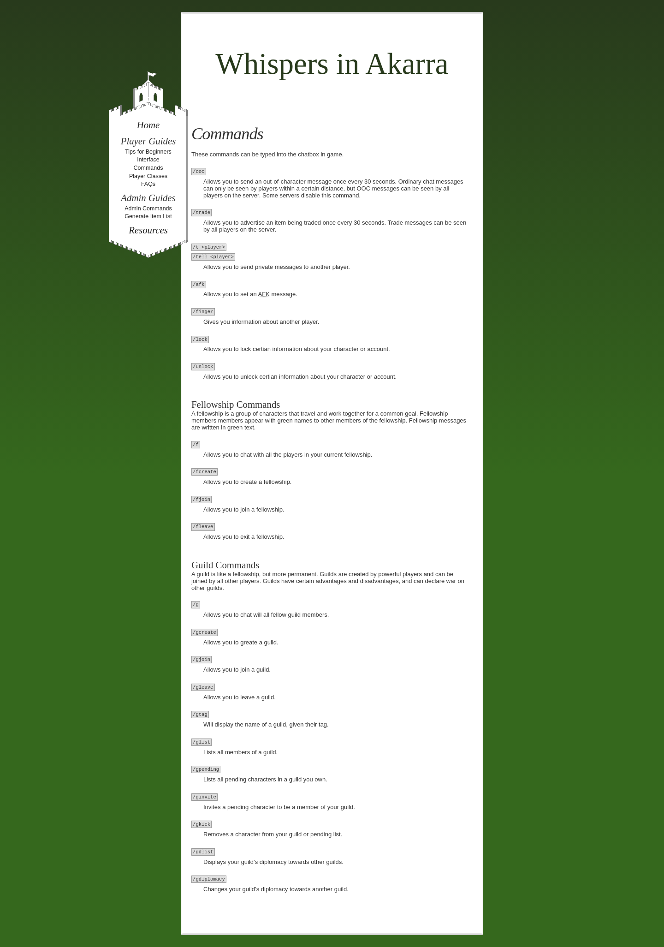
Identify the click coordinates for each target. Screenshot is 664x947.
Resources (148, 230)
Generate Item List (148, 216)
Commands (148, 168)
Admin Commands (148, 208)
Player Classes (148, 176)
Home (148, 124)
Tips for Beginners (148, 152)
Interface (148, 159)
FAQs (148, 184)
